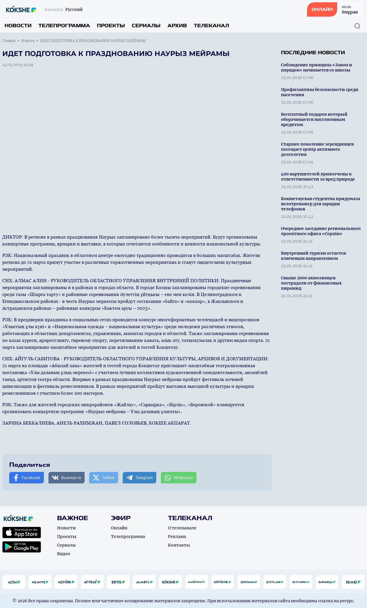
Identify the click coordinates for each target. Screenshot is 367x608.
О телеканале (182, 527)
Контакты (179, 545)
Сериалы (146, 25)
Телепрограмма (64, 25)
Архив (177, 25)
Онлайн (119, 527)
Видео (63, 553)
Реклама (177, 536)
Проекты (111, 25)
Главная (8, 41)
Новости (18, 25)
